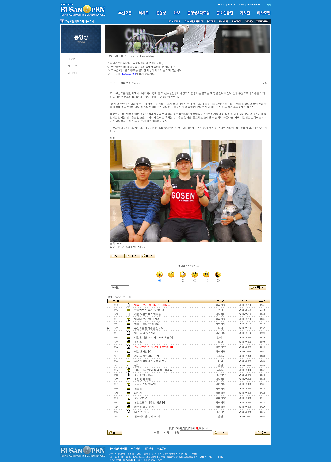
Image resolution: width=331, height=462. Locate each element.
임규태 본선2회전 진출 (147, 318)
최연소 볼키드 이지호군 (147, 314)
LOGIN (231, 4)
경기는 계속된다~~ (144, 356)
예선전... (139, 393)
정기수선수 (140, 397)
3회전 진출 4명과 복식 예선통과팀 (153, 370)
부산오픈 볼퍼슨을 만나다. (149, 328)
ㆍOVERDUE (70, 73)
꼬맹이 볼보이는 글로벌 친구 (150, 360)
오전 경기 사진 (142, 379)
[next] (205, 428)
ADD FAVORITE (255, 4)
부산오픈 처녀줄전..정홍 (147, 402)
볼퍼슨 (138, 342)
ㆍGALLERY (70, 66)
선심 (136, 365)
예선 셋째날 (141, 351)
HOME (221, 4)
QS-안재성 (140, 411)
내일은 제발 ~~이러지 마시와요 (151, 337)
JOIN (241, 4)
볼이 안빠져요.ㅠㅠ (145, 374)
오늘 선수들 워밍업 (145, 383)
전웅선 (138, 388)
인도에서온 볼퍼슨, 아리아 (149, 309)
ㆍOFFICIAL (70, 59)
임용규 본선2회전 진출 (147, 323)
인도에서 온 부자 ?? (145, 416)
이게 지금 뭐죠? (143, 332)
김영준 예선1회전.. (144, 407)
